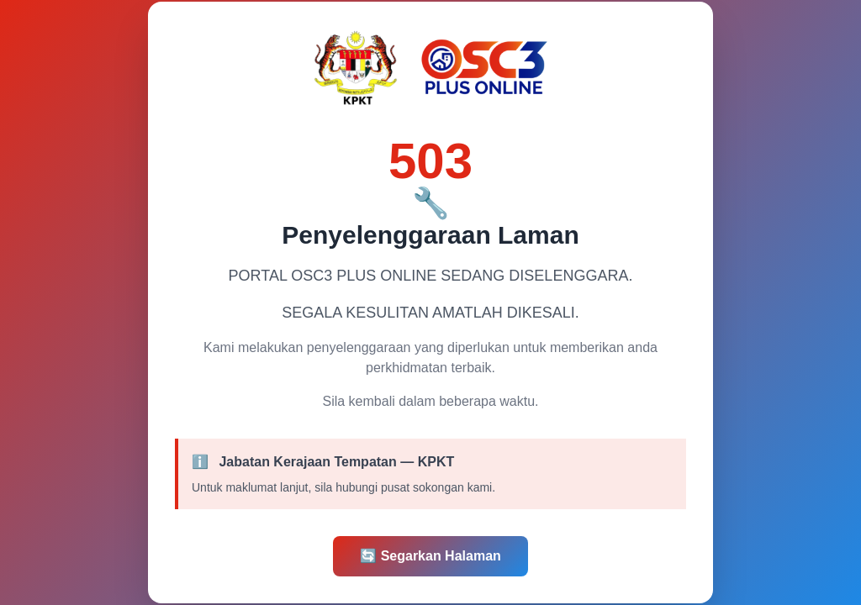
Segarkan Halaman (430, 556)
